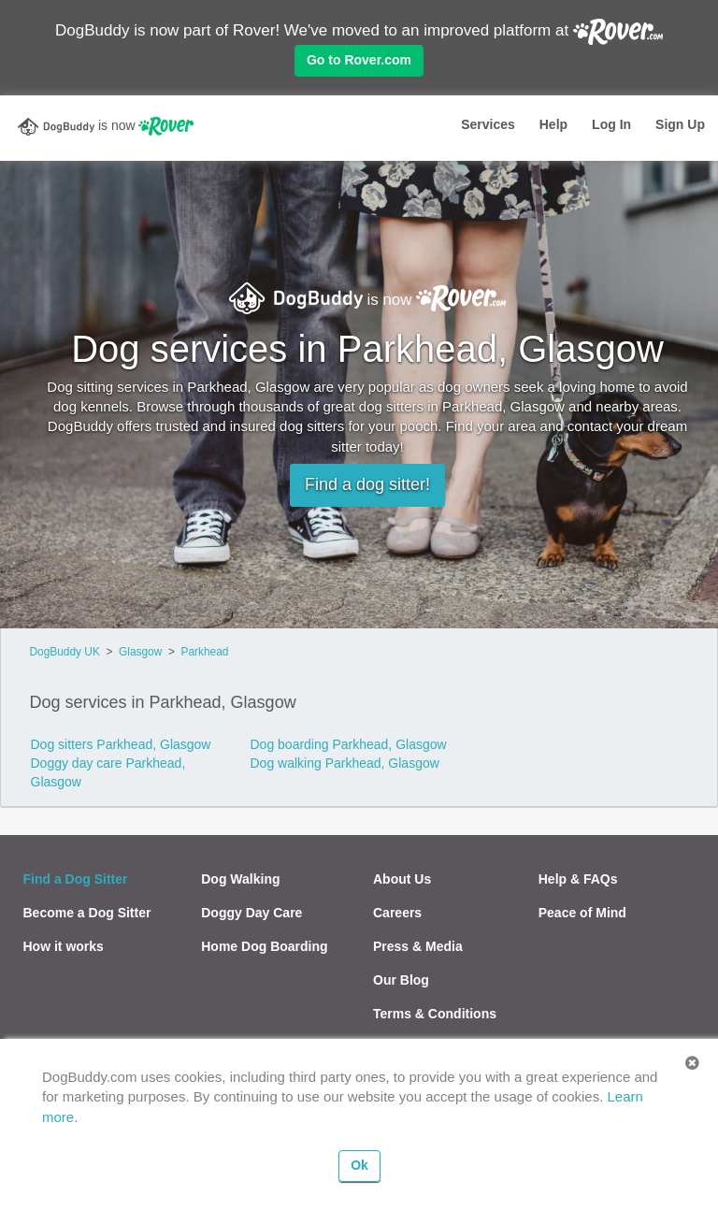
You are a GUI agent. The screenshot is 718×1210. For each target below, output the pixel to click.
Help (553, 124)
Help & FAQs (578, 878)
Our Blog (401, 979)
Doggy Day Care (251, 912)
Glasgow (140, 651)
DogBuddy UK (65, 651)
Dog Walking (240, 878)
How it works (63, 946)
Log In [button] (611, 124)
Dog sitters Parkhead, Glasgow (121, 744)
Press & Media (418, 946)
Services (488, 124)
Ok (359, 1165)
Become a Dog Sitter (87, 912)
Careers (397, 912)
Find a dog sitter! (367, 484)
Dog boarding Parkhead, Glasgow (348, 744)
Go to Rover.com (359, 59)
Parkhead (204, 651)
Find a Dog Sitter (75, 878)
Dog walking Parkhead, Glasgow (344, 763)
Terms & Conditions (434, 1013)
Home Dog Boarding (264, 946)
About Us (402, 878)
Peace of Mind (582, 912)
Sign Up (680, 124)
